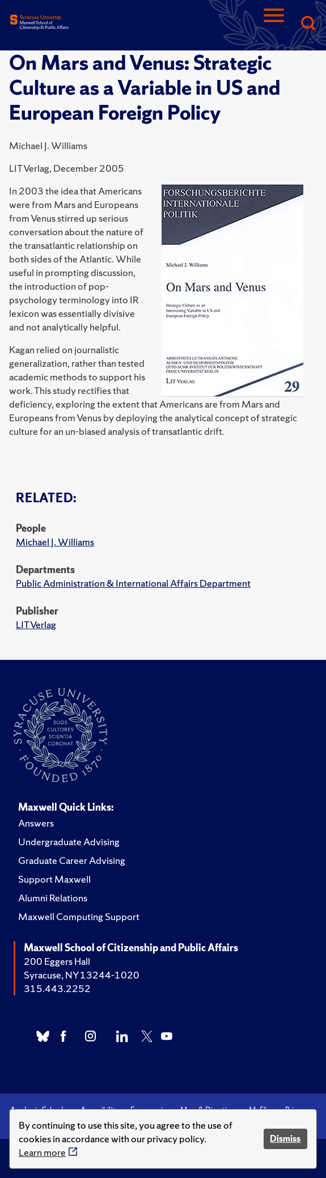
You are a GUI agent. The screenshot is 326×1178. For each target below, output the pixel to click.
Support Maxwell (54, 878)
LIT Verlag (36, 624)
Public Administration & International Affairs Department (133, 583)
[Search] (308, 24)
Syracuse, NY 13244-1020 (81, 974)
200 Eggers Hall (57, 961)
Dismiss (285, 1139)
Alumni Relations (52, 897)
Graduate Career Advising (71, 860)
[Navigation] (274, 24)
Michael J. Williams (55, 541)
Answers (36, 822)
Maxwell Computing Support (78, 916)
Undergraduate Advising (69, 841)
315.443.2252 (57, 988)
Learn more (42, 1152)
